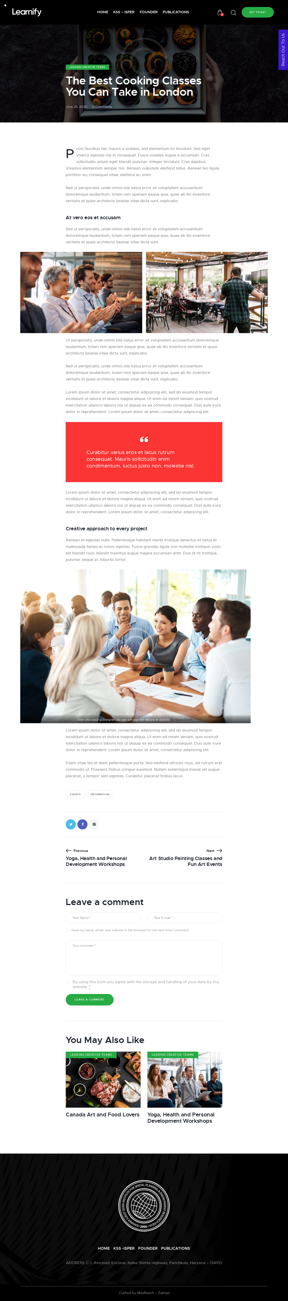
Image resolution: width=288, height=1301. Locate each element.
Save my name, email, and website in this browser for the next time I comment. (130, 930)
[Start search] (233, 13)
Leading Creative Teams (87, 67)
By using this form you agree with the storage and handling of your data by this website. (146, 984)
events (75, 794)
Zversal (163, 1293)
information (99, 794)
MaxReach (145, 1293)
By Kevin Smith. (182, 720)
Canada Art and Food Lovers (103, 1114)
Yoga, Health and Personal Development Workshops (180, 1118)
